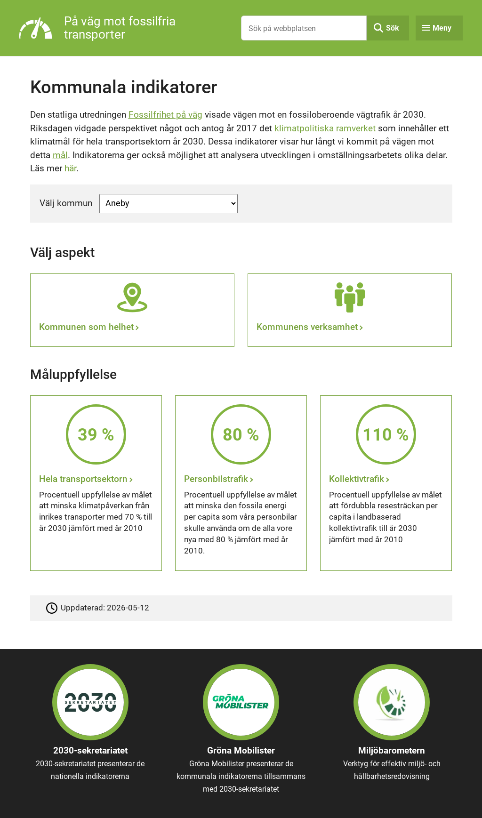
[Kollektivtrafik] (386, 483)
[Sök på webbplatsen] (304, 28)
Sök (392, 28)
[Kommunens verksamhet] (349, 310)
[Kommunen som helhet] (132, 310)
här (70, 168)
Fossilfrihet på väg (165, 114)
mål (60, 155)
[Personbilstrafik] (241, 483)
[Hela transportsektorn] (96, 483)
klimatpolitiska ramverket (325, 128)
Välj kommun (66, 203)
